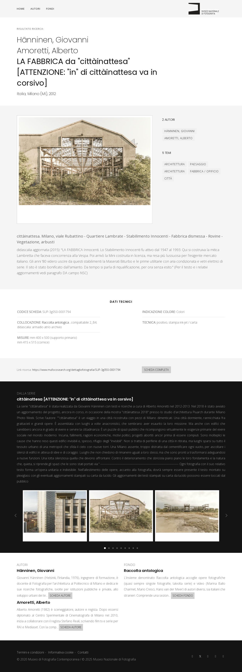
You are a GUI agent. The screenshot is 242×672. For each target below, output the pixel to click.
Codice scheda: (29, 312)
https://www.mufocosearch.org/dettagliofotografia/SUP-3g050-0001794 (76, 370)
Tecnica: (149, 322)
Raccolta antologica (55, 322)
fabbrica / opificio (204, 171)
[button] (105, 548)
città (168, 178)
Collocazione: (29, 322)
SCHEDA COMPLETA (156, 370)
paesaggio (198, 164)
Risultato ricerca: (30, 28)
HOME (21, 8)
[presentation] (15, 515)
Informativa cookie (61, 652)
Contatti (83, 652)
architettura (174, 164)
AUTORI (35, 8)
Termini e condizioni (30, 652)
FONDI (50, 8)
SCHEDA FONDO (183, 595)
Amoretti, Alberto (178, 138)
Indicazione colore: (159, 312)
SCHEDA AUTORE (60, 595)
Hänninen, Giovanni (179, 131)
